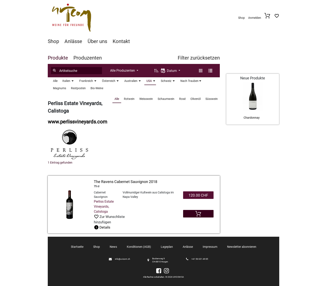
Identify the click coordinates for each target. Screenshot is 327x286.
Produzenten (87, 58)
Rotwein (129, 98)
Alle (55, 81)
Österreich (108, 81)
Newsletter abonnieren (241, 246)
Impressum (210, 246)
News (113, 246)
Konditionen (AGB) (139, 246)
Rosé (182, 98)
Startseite (77, 246)
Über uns (97, 41)
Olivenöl (195, 98)
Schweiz (166, 81)
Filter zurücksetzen (199, 58)
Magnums (59, 88)
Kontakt (121, 41)
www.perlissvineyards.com (77, 122)
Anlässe (73, 41)
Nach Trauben (189, 81)
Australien (130, 81)
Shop (241, 17)
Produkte (58, 58)
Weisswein (146, 98)
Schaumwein (166, 98)
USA (149, 81)
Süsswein (211, 98)
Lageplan (167, 246)
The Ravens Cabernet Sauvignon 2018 (125, 181)
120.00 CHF (198, 195)
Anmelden (254, 17)
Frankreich (86, 81)
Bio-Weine (97, 88)
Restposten (78, 88)
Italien (66, 81)
